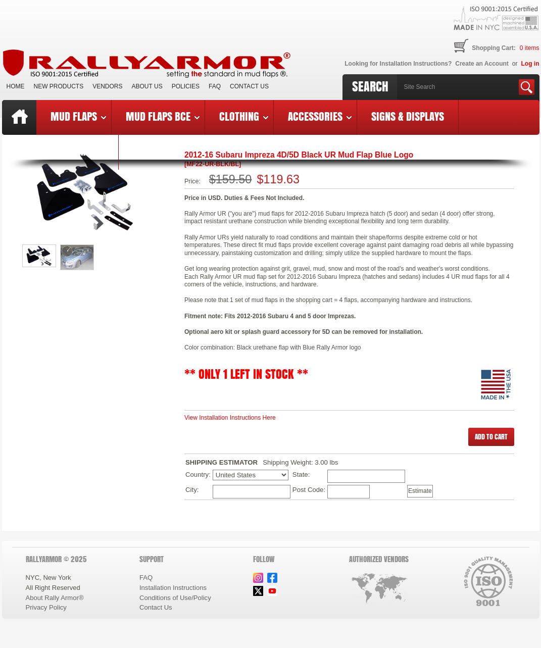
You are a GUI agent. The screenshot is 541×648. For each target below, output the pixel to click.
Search (370, 86)
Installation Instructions (173, 587)
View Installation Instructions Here (230, 417)
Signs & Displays (407, 116)
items (529, 48)
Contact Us (249, 86)
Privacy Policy (46, 607)
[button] (491, 437)
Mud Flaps (78, 116)
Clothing (243, 116)
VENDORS (107, 86)
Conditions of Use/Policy (175, 598)
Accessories (320, 116)
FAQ (215, 86)
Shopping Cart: (494, 48)
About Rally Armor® (55, 598)
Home (16, 86)
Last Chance (77, 151)
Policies (186, 86)
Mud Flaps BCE (163, 116)
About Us (147, 86)
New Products (59, 86)
